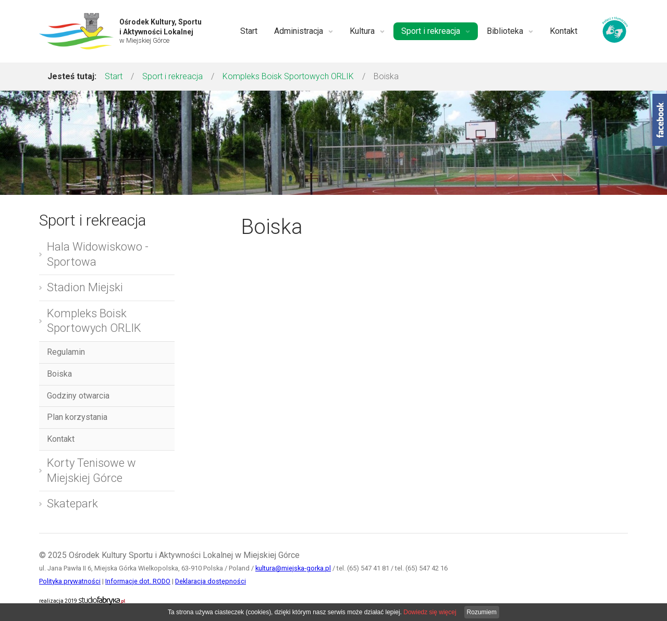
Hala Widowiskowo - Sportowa (98, 254)
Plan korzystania (77, 417)
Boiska (59, 374)
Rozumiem (482, 612)
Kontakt (563, 31)
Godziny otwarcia (78, 396)
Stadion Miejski (85, 287)
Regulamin (66, 352)
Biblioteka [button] (510, 31)
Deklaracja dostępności (210, 581)
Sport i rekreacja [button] (435, 31)
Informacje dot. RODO (137, 581)
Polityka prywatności (70, 581)
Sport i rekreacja (172, 76)
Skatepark (72, 503)
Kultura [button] (367, 31)
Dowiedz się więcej (429, 612)
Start (248, 31)
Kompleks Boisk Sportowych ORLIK (288, 76)
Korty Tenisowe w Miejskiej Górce (91, 470)
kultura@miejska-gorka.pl (293, 568)
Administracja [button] (303, 31)
